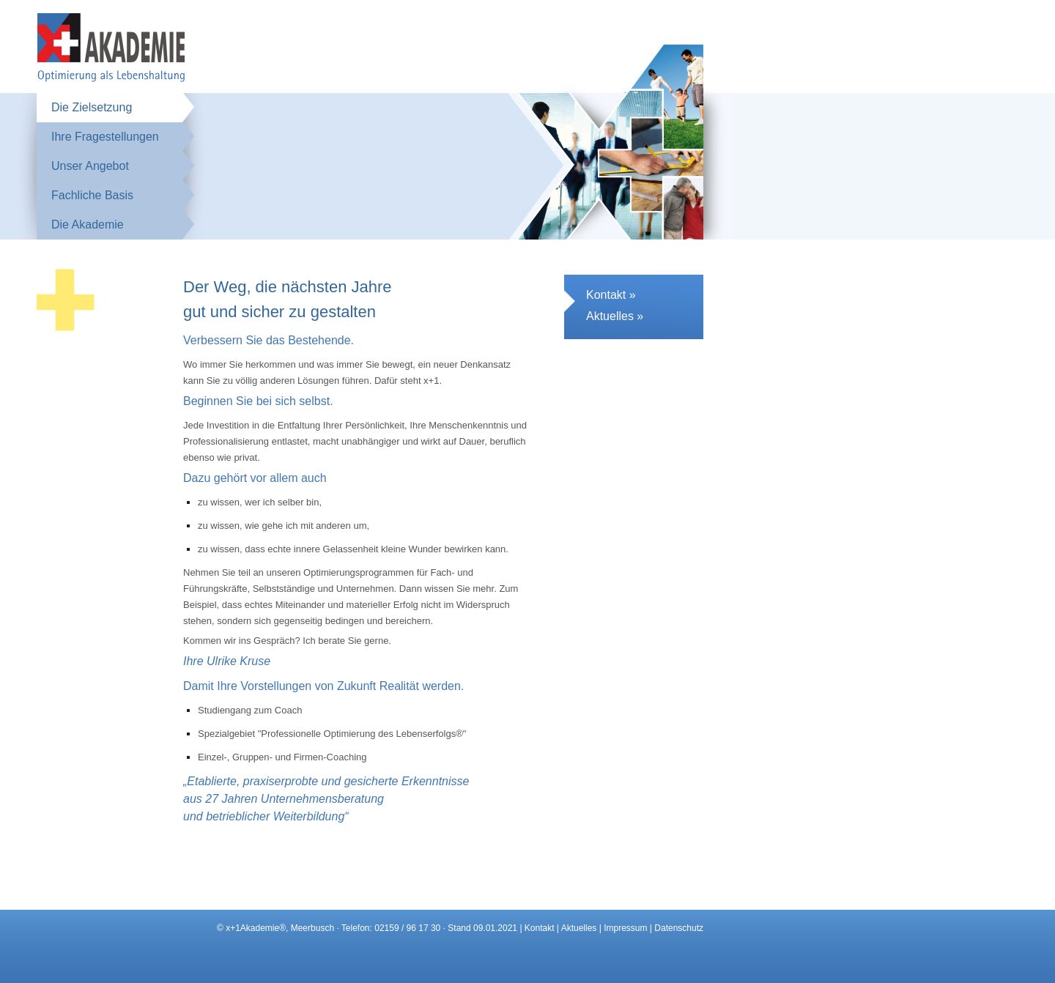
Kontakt (540, 928)
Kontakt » (611, 295)
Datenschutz (678, 928)
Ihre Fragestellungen (105, 136)
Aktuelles (579, 928)
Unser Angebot (90, 166)
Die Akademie (87, 224)
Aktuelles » (614, 316)
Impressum (625, 928)
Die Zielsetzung (91, 107)
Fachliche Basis (92, 195)
